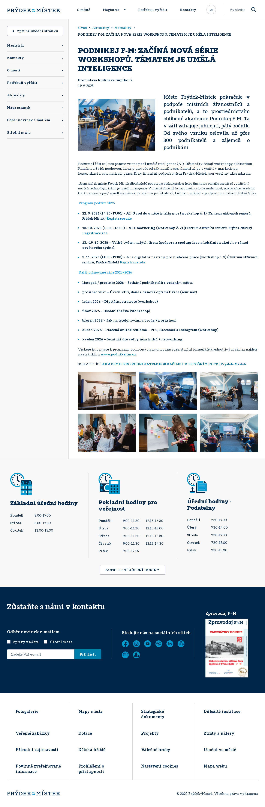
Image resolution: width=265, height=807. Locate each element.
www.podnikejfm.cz (118, 354)
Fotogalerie (27, 711)
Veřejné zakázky (33, 733)
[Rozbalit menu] (127, 9)
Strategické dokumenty (153, 714)
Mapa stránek (18, 107)
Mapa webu (215, 766)
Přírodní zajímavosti (37, 749)
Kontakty (188, 10)
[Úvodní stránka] (33, 9)
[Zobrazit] (125, 654)
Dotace (85, 733)
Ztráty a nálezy (219, 733)
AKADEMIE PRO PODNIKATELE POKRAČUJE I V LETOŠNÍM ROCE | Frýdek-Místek (174, 364)
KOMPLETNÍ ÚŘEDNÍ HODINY (132, 570)
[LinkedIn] (169, 643)
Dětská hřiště (91, 749)
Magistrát (111, 10)
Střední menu (19, 132)
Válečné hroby (155, 749)
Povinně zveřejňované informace (38, 769)
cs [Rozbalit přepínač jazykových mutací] (211, 9)
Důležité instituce (222, 711)
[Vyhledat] (253, 9)
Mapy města (90, 711)
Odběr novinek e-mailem (28, 120)
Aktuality (16, 95)
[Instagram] (136, 643)
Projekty (150, 733)
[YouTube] (147, 643)
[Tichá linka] (181, 643)
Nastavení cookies (159, 766)
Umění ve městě (220, 749)
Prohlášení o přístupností (91, 769)
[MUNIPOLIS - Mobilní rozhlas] (158, 643)
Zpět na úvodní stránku (35, 31)
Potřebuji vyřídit (152, 10)
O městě (83, 10)
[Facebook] (125, 643)
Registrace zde (119, 218)
